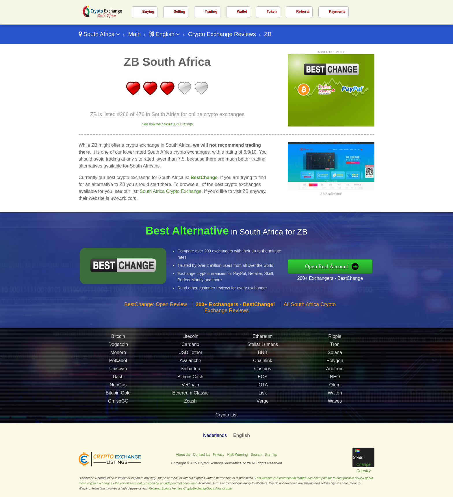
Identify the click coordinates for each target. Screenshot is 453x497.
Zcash (190, 402)
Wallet (242, 12)
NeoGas (118, 386)
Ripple (334, 337)
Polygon (334, 362)
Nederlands (215, 435)
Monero (118, 353)
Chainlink (262, 362)
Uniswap (118, 370)
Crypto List (226, 414)
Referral (302, 12)
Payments (337, 12)
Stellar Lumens (262, 345)
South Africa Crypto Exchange (170, 191)
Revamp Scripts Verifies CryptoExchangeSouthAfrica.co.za (190, 488)
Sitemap (271, 455)
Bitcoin (118, 337)
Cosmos (262, 370)
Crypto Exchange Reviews (222, 34)
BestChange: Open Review (155, 306)
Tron (334, 345)
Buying (148, 12)
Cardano (190, 345)
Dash (118, 378)
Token (271, 12)
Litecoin (190, 337)
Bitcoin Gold (118, 394)
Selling (179, 12)
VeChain (190, 386)
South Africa (99, 34)
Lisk (263, 394)
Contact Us (201, 455)
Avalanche (190, 362)
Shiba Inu (190, 370)
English (164, 34)
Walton (335, 394)
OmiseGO (118, 402)
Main (134, 34)
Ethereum (262, 337)
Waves (335, 402)
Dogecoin (118, 345)
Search (255, 455)
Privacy (218, 455)
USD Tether (190, 353)
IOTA (262, 386)
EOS (263, 378)
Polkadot (118, 362)
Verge (263, 402)
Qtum (334, 386)
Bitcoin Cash (190, 378)
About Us (183, 455)
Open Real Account (328, 266)
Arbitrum (335, 370)
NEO (335, 378)
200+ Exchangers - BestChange (332, 278)
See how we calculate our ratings (167, 124)
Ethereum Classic (190, 394)
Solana (335, 353)
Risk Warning (237, 455)
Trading (211, 12)
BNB (263, 353)
